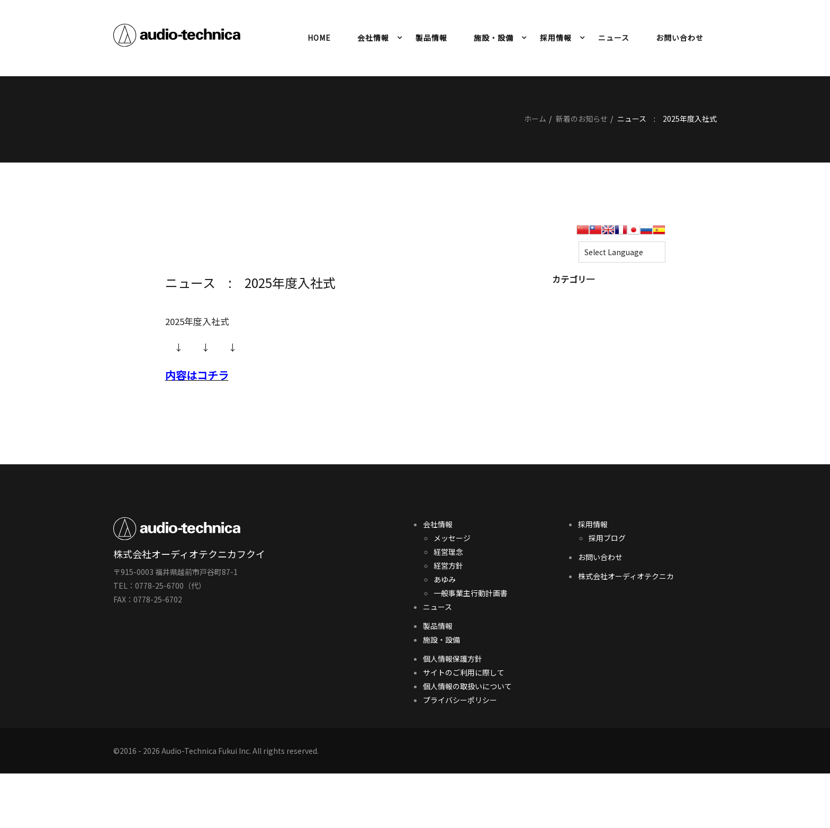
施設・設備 (493, 37)
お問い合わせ (679, 37)
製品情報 (431, 37)
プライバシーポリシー (460, 700)
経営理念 (448, 551)
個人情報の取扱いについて (467, 686)
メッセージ (452, 538)
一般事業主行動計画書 (471, 593)
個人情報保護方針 (452, 658)
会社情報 (373, 37)
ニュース (613, 37)
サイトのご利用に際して (463, 672)
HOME (319, 37)
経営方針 (448, 565)
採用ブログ (607, 538)
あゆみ (445, 579)
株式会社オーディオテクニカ (626, 576)
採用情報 (556, 37)
